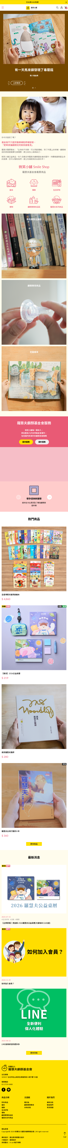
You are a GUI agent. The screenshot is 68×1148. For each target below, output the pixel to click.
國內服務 (26, 442)
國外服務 (42, 442)
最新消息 (50, 1102)
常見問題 (50, 1107)
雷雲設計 (13, 1140)
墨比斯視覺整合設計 (17, 1137)
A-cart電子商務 (15, 1142)
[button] (4, 51)
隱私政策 (5, 1129)
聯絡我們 (50, 1105)
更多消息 (34, 1053)
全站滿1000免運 (32, 2)
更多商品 (34, 844)
